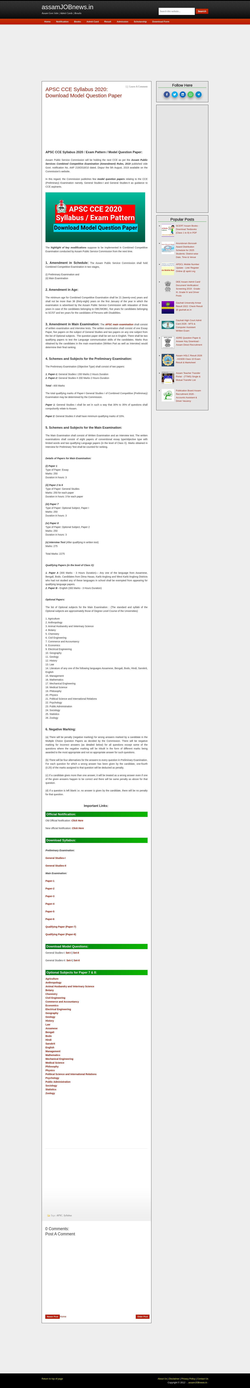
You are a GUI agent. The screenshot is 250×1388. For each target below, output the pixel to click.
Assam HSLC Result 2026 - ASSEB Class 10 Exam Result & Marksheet (189, 359)
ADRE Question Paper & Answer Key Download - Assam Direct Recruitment (189, 341)
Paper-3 (49, 896)
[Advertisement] (127, 52)
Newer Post (52, 1316)
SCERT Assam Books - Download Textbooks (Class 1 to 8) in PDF (187, 229)
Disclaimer (174, 1378)
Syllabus (68, 1215)
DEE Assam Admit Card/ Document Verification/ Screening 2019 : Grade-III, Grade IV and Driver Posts (188, 289)
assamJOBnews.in (67, 7)
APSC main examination (119, 324)
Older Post (142, 1316)
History (49, 1020)
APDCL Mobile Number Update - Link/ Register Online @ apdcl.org (187, 268)
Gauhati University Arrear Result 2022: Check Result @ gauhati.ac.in (189, 306)
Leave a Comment (138, 86)
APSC (59, 1215)
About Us (162, 1378)
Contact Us (202, 1378)
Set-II (76, 952)
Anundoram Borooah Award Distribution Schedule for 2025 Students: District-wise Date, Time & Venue (187, 250)
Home (63, 1316)
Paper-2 (49, 888)
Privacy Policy (188, 1378)
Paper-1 (49, 881)
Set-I (68, 952)
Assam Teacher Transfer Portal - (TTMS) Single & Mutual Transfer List (188, 376)
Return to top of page (52, 1378)
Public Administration (57, 1081)
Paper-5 (49, 911)
